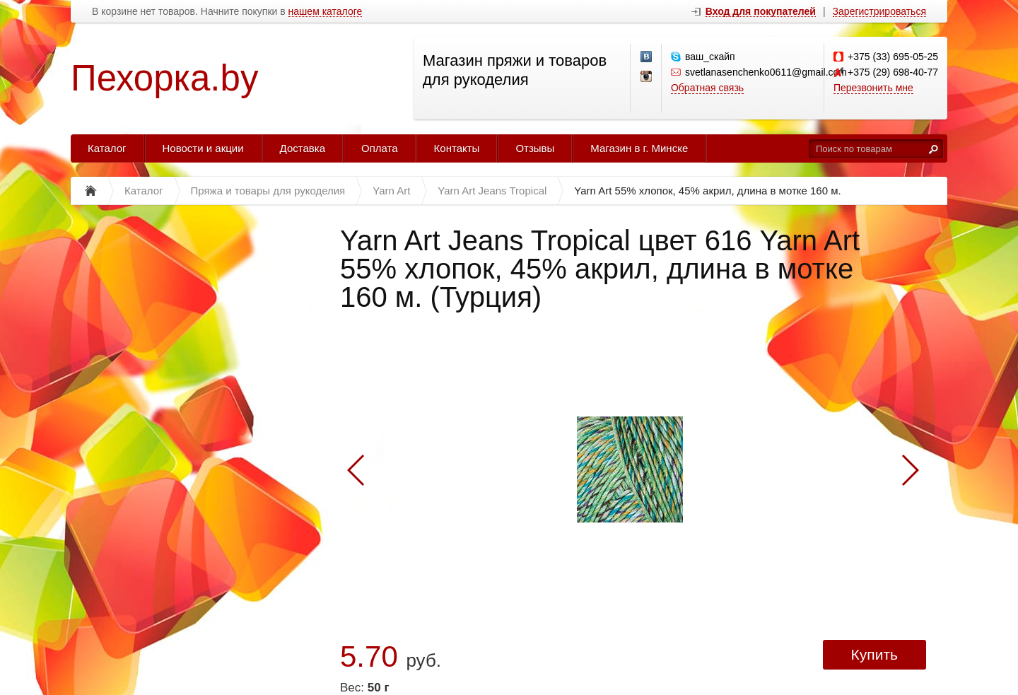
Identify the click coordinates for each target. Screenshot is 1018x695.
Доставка (302, 148)
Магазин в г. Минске (639, 148)
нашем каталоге (325, 11)
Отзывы (534, 148)
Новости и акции (203, 148)
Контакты (457, 148)
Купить (874, 654)
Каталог (107, 148)
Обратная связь (707, 87)
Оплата (379, 148)
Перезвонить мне (873, 87)
